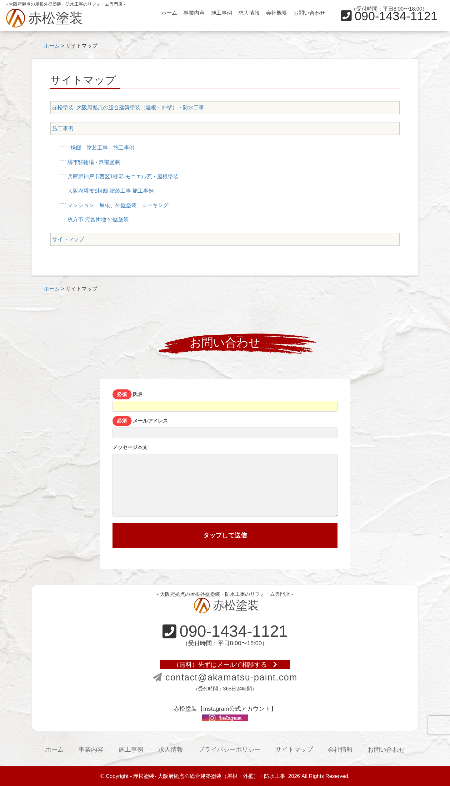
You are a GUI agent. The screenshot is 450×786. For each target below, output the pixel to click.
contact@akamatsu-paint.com (225, 677)
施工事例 (221, 13)
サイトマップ (68, 239)
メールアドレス (225, 428)
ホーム (169, 13)
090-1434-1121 (389, 16)
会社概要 (276, 13)
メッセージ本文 (225, 481)
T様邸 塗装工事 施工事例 (101, 148)
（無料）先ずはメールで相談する (225, 664)
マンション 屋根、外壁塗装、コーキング (118, 205)
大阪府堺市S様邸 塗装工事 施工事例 (111, 191)
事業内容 (194, 13)
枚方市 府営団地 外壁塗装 (98, 219)
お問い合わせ (309, 13)
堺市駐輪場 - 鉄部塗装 (94, 162)
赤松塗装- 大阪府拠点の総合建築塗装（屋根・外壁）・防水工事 (128, 108)
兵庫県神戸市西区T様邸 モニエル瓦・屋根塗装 (123, 177)
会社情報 (340, 749)
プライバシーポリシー (229, 749)
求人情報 (249, 13)
